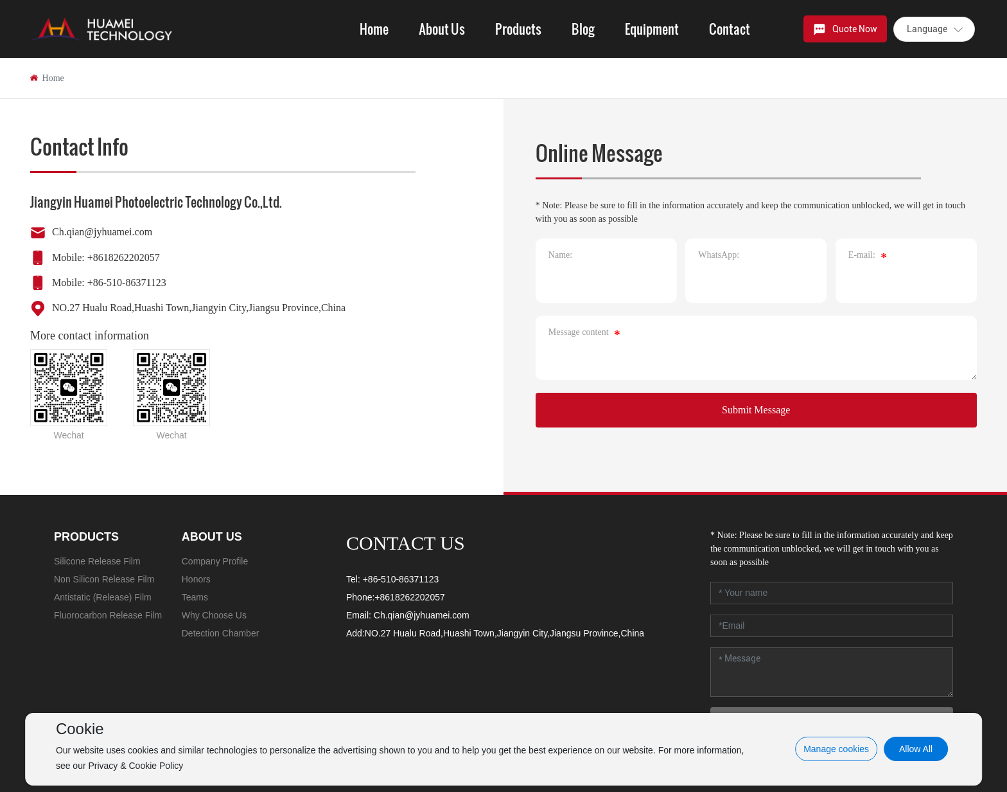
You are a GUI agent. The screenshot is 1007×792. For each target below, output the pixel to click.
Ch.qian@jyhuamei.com (102, 231)
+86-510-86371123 (401, 579)
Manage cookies (836, 749)
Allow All (916, 749)
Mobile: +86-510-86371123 (109, 282)
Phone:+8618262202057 (395, 597)
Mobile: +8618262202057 (106, 257)
